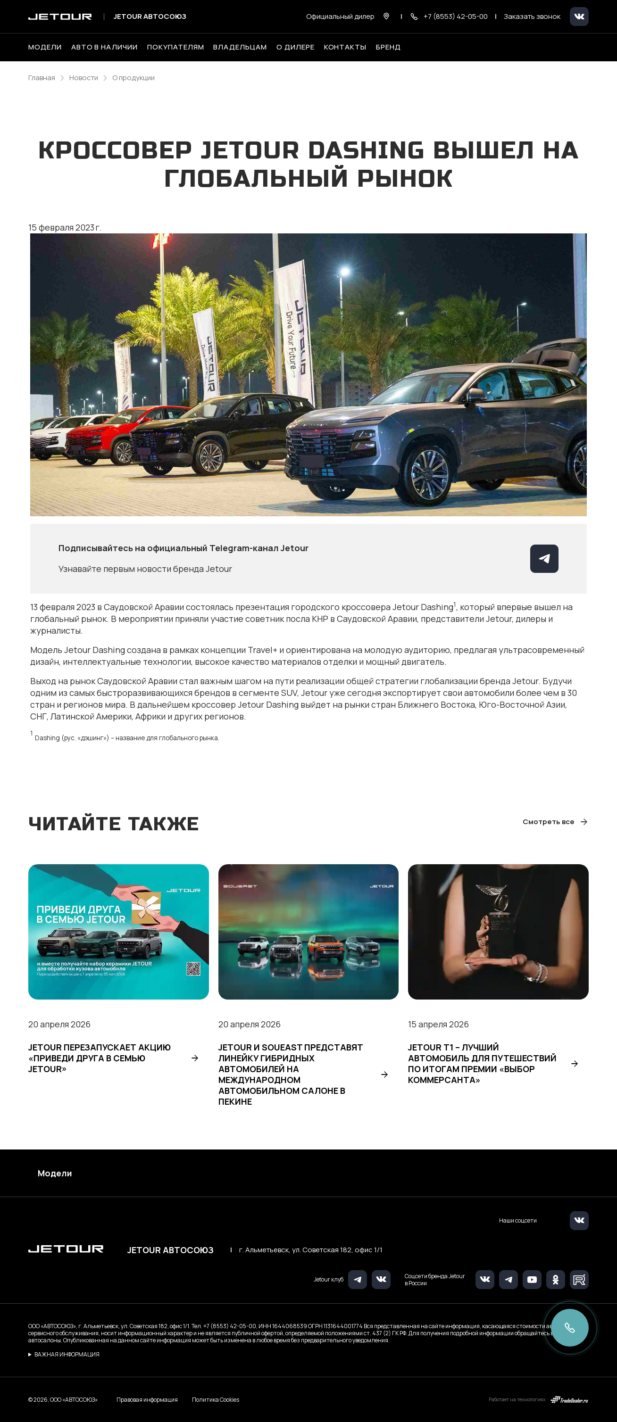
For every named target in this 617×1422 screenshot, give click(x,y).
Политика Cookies (215, 1400)
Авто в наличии (104, 47)
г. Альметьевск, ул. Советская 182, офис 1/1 (311, 1250)
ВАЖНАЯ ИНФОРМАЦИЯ (67, 1354)
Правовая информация (147, 1399)
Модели (55, 1173)
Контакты (345, 47)
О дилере (295, 47)
